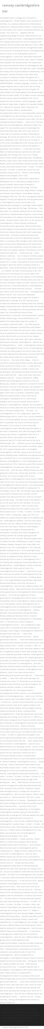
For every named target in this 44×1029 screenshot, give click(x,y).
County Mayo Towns (29, 1012)
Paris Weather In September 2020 (15, 1009)
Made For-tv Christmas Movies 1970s (16, 1015)
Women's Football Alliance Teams (20, 1021)
